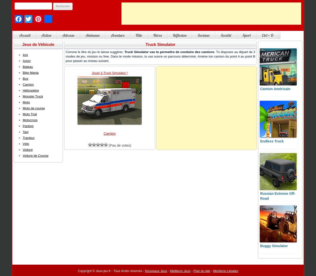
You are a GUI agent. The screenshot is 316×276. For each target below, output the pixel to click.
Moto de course (34, 108)
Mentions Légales (225, 271)
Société (226, 35)
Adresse (68, 35)
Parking (28, 126)
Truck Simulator (161, 44)
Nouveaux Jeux (156, 271)
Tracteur (29, 138)
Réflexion (179, 35)
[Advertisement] (211, 13)
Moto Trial (30, 114)
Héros (157, 35)
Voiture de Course (35, 156)
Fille (139, 35)
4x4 (25, 55)
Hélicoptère (31, 90)
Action (46, 35)
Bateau (28, 67)
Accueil (24, 35)
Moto (26, 102)
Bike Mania (31, 73)
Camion (110, 134)
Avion (27, 61)
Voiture (28, 150)
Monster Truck (33, 96)
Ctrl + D (267, 35)
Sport (246, 35)
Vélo (26, 144)
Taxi (25, 132)
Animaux (93, 35)
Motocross (30, 120)
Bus (25, 78)
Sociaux (204, 35)
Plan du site (201, 271)
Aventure (118, 35)
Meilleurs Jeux (180, 271)
